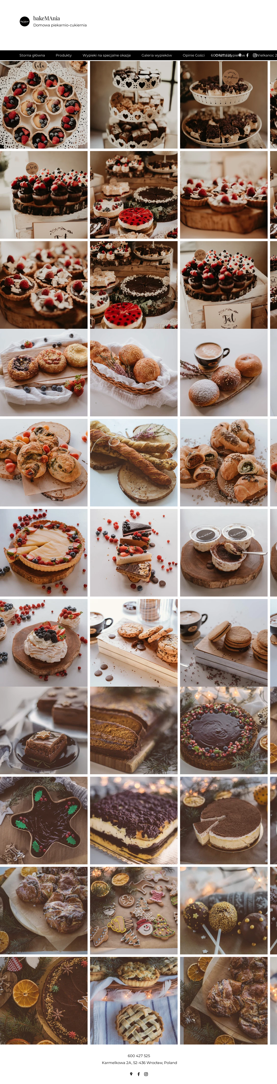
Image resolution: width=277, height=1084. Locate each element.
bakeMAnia (46, 18)
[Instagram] (254, 55)
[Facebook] (247, 55)
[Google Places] (240, 55)
